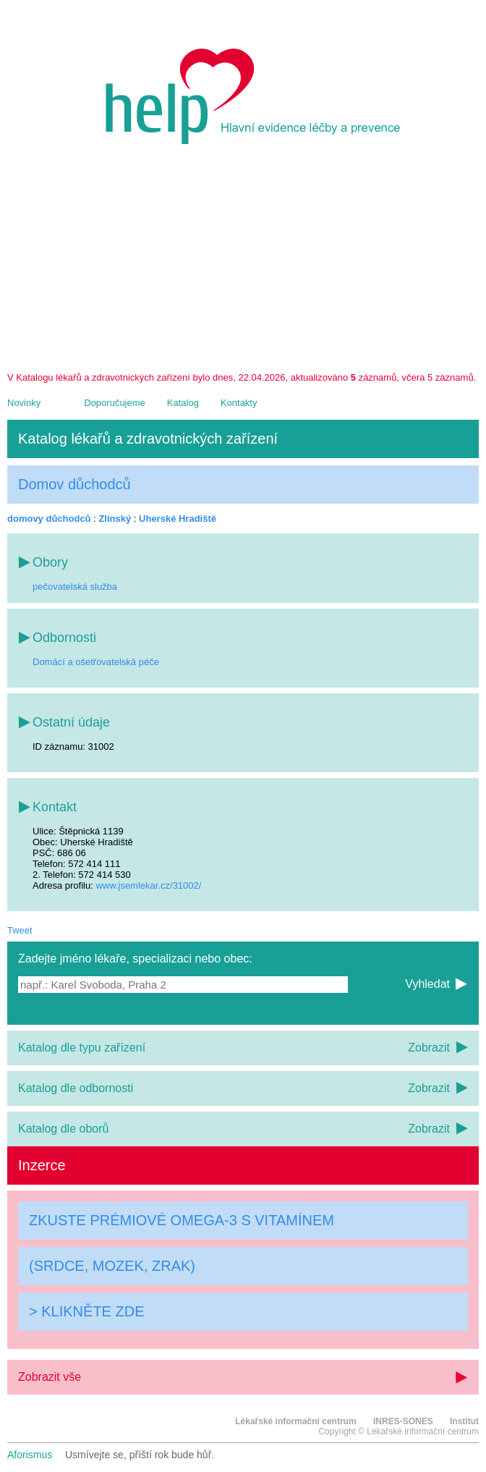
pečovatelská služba (75, 586)
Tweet (20, 930)
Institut (464, 1421)
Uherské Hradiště (177, 518)
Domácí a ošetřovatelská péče (96, 661)
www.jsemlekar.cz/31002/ (148, 885)
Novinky (23, 402)
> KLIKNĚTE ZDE (87, 1311)
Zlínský (114, 518)
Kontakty (239, 402)
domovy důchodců (49, 518)
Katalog (183, 402)
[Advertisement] (243, 263)
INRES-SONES (403, 1421)
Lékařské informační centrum (295, 1421)
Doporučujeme (114, 402)
